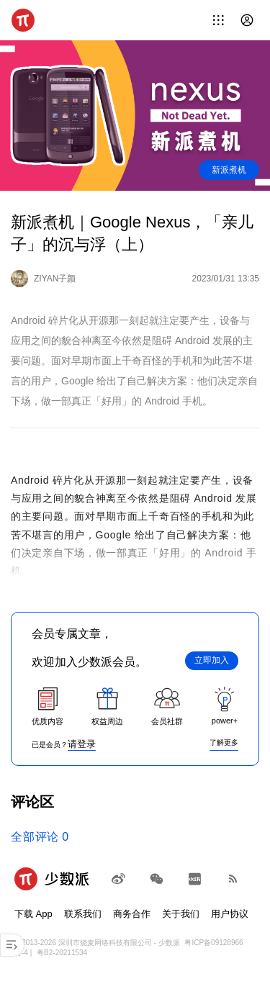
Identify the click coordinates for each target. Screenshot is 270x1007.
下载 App (33, 913)
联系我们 (83, 913)
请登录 (82, 744)
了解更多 (224, 742)
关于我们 (180, 913)
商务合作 (131, 913)
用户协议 (229, 913)
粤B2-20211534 (62, 953)
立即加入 (211, 660)
